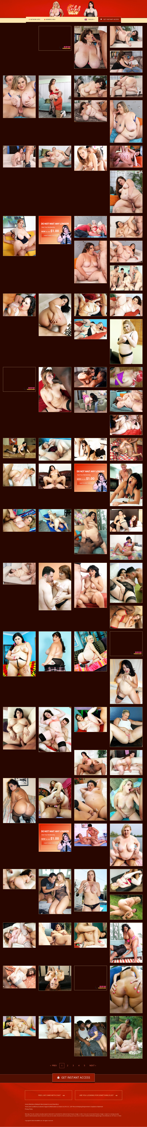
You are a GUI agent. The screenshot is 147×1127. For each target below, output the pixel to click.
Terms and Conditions (31, 1107)
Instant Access (48, 1104)
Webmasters (53, 1107)
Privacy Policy (29, 1109)
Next (92, 1065)
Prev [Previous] (54, 1065)
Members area (50, 19)
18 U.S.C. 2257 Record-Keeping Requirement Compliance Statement (84, 1107)
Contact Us (61, 1107)
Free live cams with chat (49, 1095)
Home (26, 1104)
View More (56, 1104)
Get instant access (111, 19)
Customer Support (43, 1107)
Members (32, 1104)
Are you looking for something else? (96, 1095)
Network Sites (35, 19)
